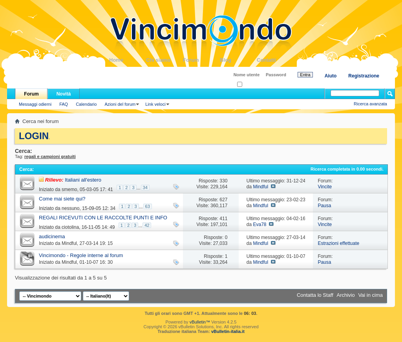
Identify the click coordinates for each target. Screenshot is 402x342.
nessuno (70, 208)
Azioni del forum (119, 104)
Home (127, 60)
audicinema (52, 236)
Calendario (86, 104)
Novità (64, 94)
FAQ (63, 104)
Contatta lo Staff (315, 295)
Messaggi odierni (35, 104)
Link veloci (155, 104)
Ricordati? (249, 85)
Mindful (260, 186)
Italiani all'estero (83, 180)
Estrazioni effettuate (338, 243)
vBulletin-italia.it (228, 331)
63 (147, 206)
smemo (69, 189)
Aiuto (331, 76)
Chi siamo (164, 60)
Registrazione (363, 76)
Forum (201, 60)
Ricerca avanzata (370, 103)
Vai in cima (370, 295)
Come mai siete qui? (62, 199)
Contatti (275, 60)
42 (146, 225)
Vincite (325, 186)
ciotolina (70, 227)
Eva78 (259, 224)
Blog (238, 60)
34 (145, 187)
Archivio (346, 295)
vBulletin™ (200, 322)
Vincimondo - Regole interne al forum (81, 255)
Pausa (324, 205)
